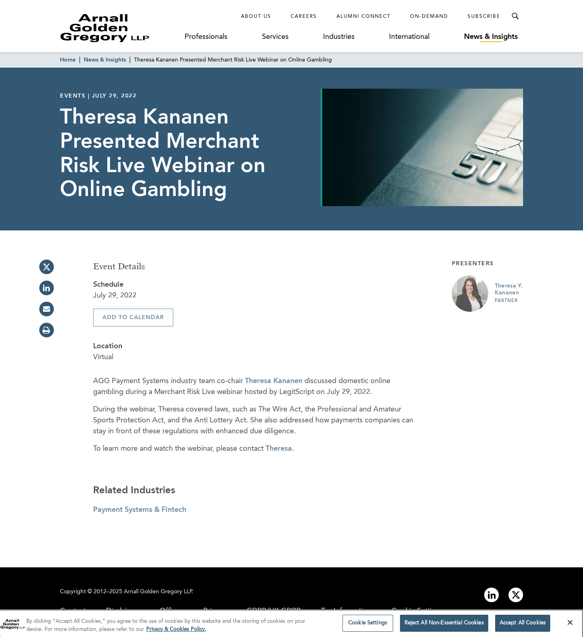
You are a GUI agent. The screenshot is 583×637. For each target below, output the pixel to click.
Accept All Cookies (523, 625)
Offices (171, 611)
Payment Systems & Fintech (139, 509)
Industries (339, 36)
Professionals (206, 36)
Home (68, 60)
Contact (73, 611)
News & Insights (491, 36)
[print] (46, 330)
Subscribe (484, 16)
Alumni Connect (363, 16)
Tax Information (346, 611)
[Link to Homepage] (120, 28)
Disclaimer (122, 611)
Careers (304, 16)
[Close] (570, 625)
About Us (256, 16)
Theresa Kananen (273, 381)
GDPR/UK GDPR (274, 611)
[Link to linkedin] (491, 595)
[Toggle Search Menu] (515, 16)
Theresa (279, 448)
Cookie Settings (417, 611)
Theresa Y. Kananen (509, 289)
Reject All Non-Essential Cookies (444, 625)
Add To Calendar (133, 317)
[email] (46, 309)
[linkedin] (46, 288)
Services (275, 36)
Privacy (214, 611)
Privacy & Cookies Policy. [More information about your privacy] (176, 631)
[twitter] (46, 267)
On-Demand (429, 16)
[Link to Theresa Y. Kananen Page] (470, 293)
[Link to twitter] (516, 595)
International (409, 36)
